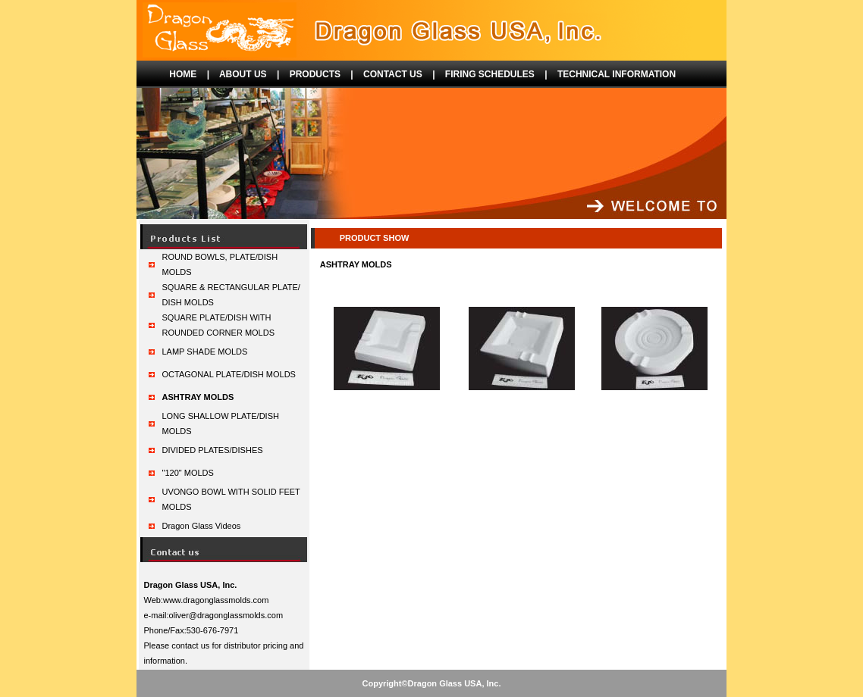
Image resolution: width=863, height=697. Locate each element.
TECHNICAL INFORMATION (616, 74)
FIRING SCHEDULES (490, 74)
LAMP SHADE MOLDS (205, 351)
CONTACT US (392, 74)
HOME (182, 74)
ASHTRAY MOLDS (198, 397)
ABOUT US (243, 74)
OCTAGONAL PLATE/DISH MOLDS (229, 374)
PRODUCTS (315, 74)
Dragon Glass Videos (201, 525)
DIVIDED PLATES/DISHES (212, 450)
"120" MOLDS (188, 472)
